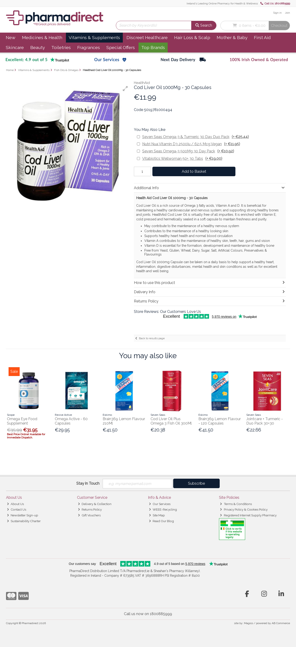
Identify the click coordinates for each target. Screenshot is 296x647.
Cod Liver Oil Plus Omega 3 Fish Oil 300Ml (171, 421)
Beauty (37, 47)
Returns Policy (90, 509)
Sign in (277, 12)
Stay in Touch (87, 483)
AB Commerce (281, 623)
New (10, 37)
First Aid (262, 37)
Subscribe (196, 483)
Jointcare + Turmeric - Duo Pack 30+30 (264, 421)
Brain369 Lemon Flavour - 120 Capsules (219, 421)
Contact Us (16, 509)
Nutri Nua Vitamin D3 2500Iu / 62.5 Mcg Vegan (191, 144)
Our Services (159, 504)
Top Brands (153, 47)
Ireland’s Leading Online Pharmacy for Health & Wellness (222, 3)
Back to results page (152, 338)
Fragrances (88, 47)
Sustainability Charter (24, 521)
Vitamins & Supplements (94, 37)
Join (287, 12)
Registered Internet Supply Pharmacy (248, 515)
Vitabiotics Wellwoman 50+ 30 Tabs (182, 158)
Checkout (279, 25)
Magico (248, 623)
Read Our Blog (161, 521)
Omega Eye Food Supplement (22, 421)
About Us (15, 504)
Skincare (15, 47)
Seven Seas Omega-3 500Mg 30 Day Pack (188, 151)
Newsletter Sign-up (22, 515)
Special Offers (120, 47)
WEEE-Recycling (163, 509)
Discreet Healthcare (147, 37)
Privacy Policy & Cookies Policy (243, 509)
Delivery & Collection (94, 504)
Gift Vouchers (89, 515)
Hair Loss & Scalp (192, 37)
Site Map (157, 515)
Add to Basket (194, 171)
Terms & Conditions (236, 504)
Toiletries (61, 47)
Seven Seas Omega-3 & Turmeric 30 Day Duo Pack (195, 137)
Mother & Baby (232, 37)
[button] (125, 88)
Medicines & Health (42, 37)
